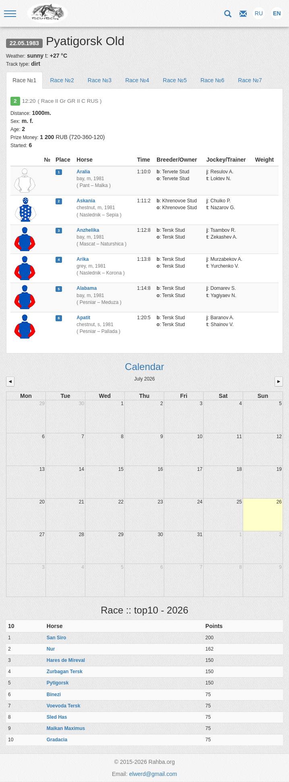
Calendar (144, 366)
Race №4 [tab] (137, 80)
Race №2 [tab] (62, 80)
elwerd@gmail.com (153, 774)
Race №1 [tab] (24, 80)
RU (259, 13)
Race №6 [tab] (212, 80)
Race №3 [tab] (99, 80)
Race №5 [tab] (175, 80)
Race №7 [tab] (250, 80)
